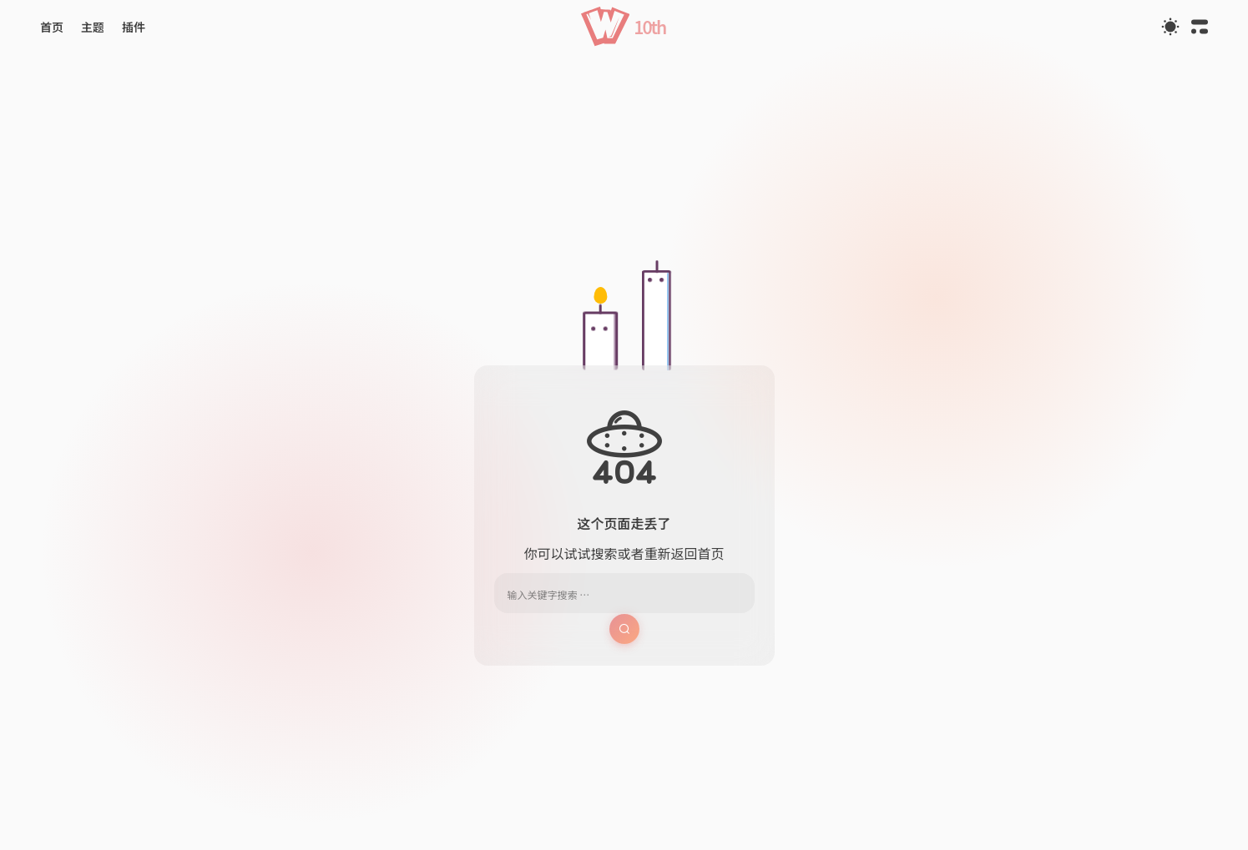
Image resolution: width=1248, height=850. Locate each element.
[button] (624, 26)
